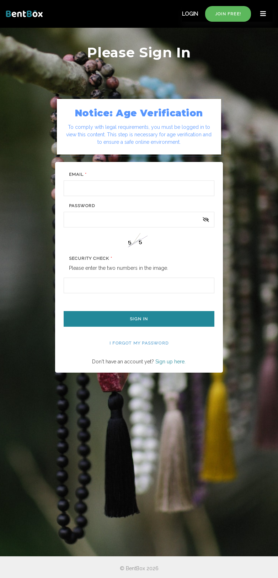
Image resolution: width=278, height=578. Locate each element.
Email (78, 174)
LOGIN (190, 14)
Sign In (139, 318)
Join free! (228, 13)
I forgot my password (139, 343)
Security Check (90, 258)
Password (82, 205)
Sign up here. (170, 361)
